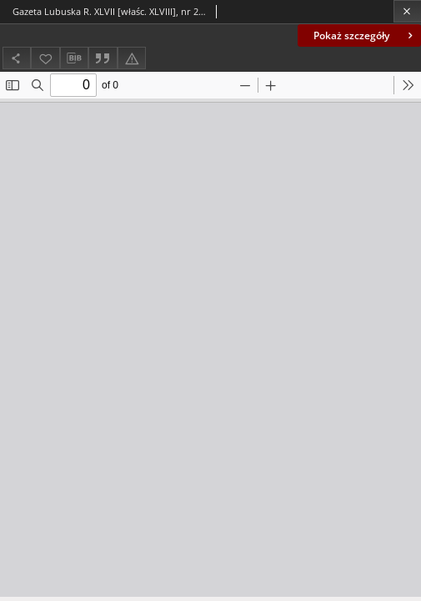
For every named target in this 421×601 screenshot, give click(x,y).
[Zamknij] (407, 11)
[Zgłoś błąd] (132, 58)
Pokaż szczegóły (364, 35)
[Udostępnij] (17, 58)
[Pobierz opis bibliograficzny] (74, 58)
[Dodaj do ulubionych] (45, 58)
